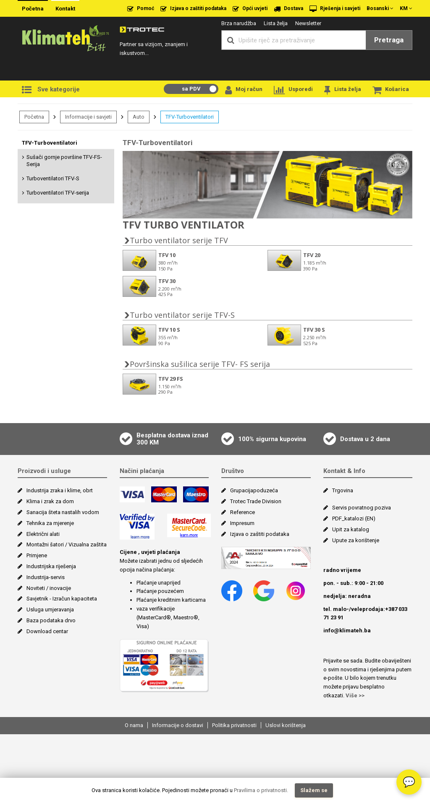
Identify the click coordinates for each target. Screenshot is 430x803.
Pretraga (389, 40)
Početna (33, 8)
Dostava (288, 8)
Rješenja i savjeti (334, 8)
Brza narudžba (238, 23)
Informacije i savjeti (88, 117)
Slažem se (314, 790)
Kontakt (65, 8)
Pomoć (140, 8)
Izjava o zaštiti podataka (193, 8)
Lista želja (276, 23)
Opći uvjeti (250, 8)
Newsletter (308, 23)
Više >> (355, 764)
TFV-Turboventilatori (189, 117)
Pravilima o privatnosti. (261, 790)
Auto (138, 117)
